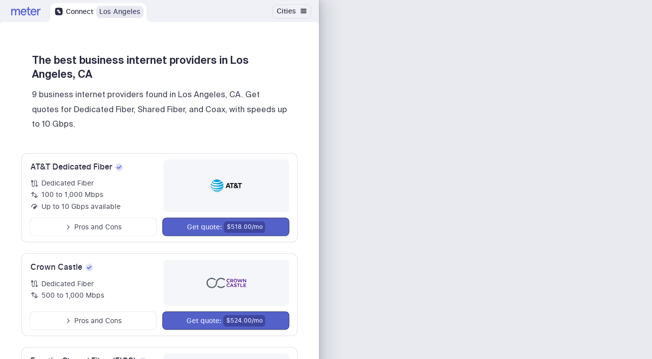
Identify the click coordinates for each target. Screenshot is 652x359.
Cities (292, 11)
